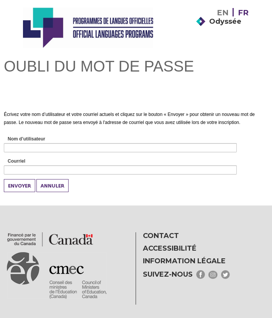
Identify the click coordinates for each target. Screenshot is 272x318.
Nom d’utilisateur (35, 139)
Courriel (25, 161)
